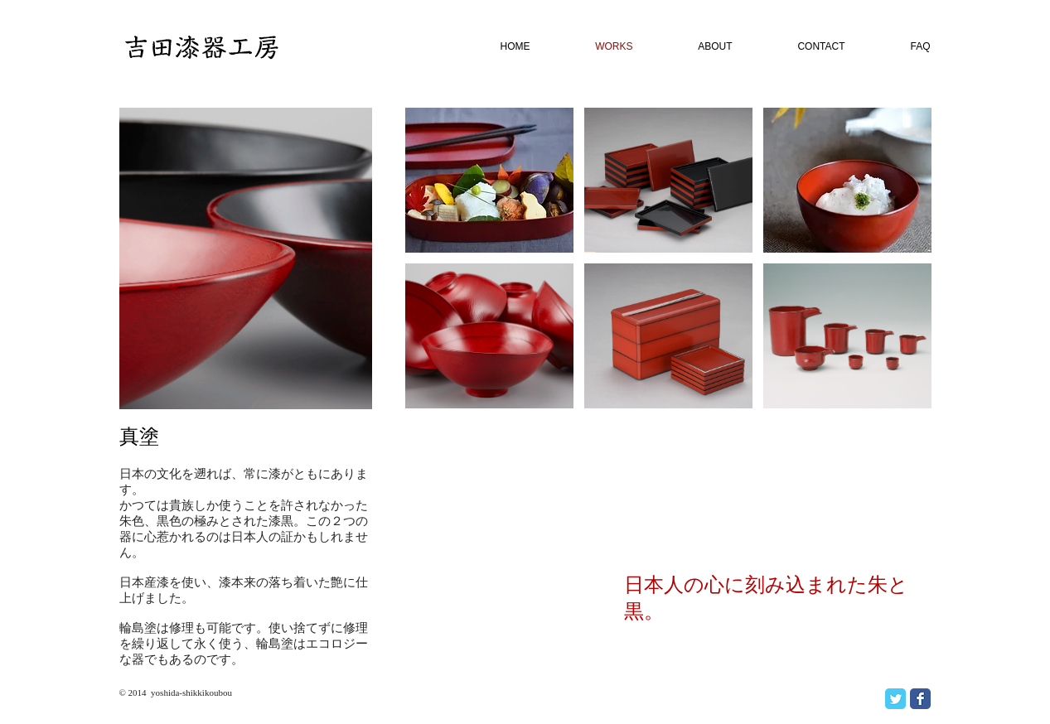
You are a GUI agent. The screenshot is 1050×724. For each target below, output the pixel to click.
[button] (489, 180)
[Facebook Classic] (920, 698)
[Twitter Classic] (895, 698)
